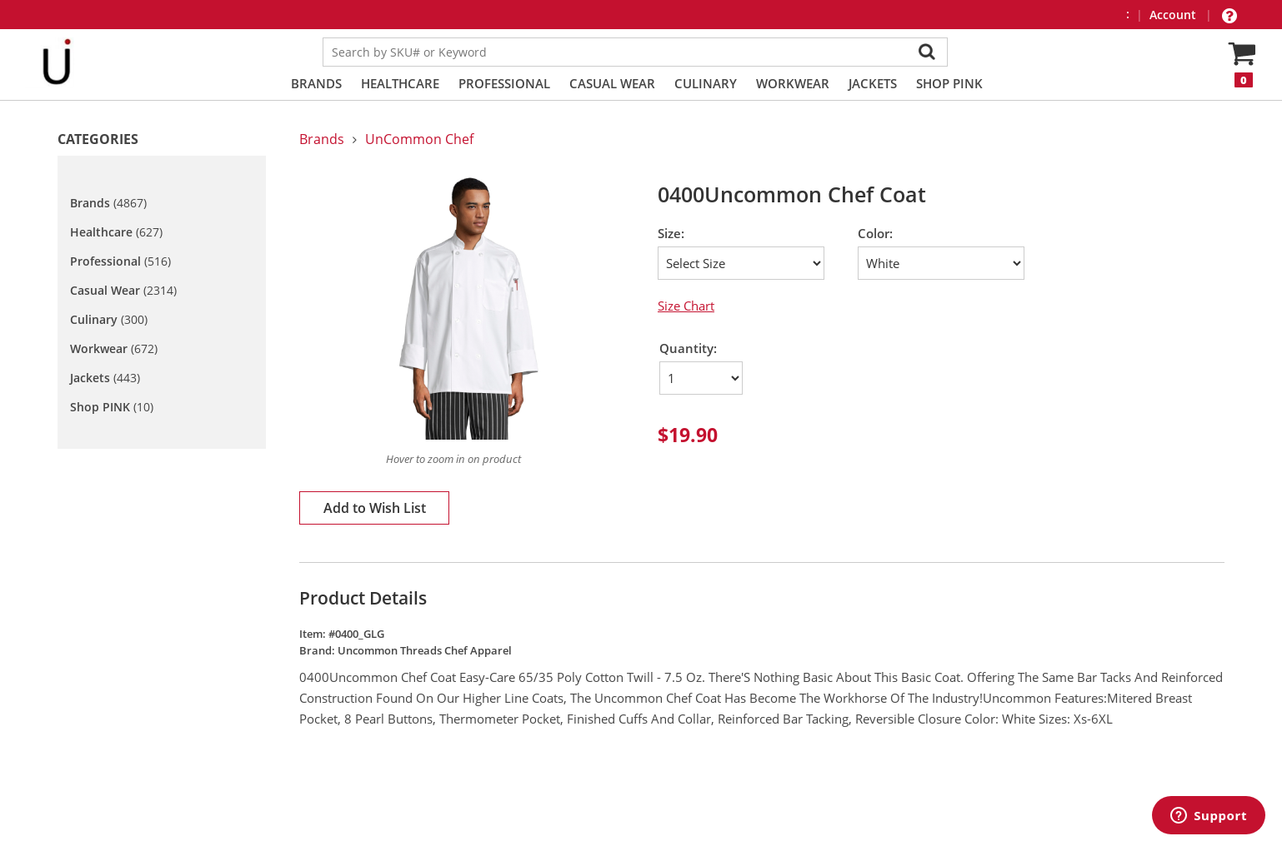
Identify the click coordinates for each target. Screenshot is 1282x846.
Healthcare (400, 83)
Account (1174, 14)
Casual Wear (612, 83)
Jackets (873, 83)
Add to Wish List (374, 508)
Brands (316, 83)
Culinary (705, 83)
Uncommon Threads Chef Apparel (425, 650)
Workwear (792, 83)
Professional (504, 83)
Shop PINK (949, 83)
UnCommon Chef (419, 139)
